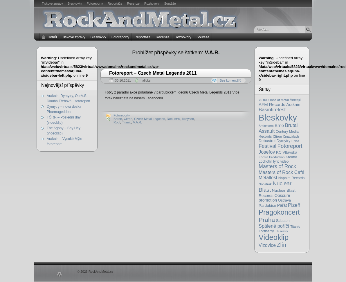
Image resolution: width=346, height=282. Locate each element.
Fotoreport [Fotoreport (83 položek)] (289, 146)
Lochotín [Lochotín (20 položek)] (265, 161)
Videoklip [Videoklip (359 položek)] (274, 237)
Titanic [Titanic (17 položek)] (295, 226)
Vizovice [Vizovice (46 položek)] (267, 245)
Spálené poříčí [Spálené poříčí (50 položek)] (274, 226)
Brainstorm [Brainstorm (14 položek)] (266, 125)
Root (116, 122)
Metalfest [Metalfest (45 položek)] (268, 177)
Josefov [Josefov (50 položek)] (267, 152)
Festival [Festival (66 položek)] (267, 146)
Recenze (133, 3)
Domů (52, 37)
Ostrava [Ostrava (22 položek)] (284, 200)
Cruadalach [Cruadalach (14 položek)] (291, 136)
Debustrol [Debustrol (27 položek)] (267, 141)
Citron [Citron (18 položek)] (277, 136)
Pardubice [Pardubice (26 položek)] (267, 205)
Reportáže (115, 3)
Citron (128, 119)
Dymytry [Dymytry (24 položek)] (284, 141)
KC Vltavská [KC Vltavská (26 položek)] (286, 152)
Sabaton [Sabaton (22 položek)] (283, 221)
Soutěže (170, 3)
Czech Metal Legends (149, 119)
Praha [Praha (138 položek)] (267, 219)
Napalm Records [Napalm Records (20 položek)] (291, 178)
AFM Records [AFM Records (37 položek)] (272, 104)
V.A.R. (137, 122)
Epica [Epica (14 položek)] (295, 141)
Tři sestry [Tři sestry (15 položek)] (281, 231)
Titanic (126, 122)
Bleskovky (75, 3)
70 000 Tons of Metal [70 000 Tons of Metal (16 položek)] (274, 100)
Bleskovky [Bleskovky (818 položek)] (278, 117)
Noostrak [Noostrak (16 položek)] (265, 184)
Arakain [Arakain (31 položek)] (293, 104)
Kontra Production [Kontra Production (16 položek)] (272, 157)
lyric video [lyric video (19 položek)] (281, 161)
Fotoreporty (94, 3)
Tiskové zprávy (52, 3)
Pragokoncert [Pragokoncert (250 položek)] (279, 212)
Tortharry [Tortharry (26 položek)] (266, 231)
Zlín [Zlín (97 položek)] (281, 245)
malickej (145, 80)
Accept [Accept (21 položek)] (295, 100)
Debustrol (173, 119)
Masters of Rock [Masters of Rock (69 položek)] (277, 166)
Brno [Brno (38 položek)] (279, 125)
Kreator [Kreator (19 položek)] (291, 157)
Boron (117, 119)
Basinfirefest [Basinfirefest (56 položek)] (272, 109)
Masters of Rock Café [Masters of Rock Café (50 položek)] (281, 172)
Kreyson (188, 119)
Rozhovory (152, 3)
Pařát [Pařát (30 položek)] (282, 205)
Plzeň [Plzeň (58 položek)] (294, 205)
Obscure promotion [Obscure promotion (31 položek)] (274, 197)
